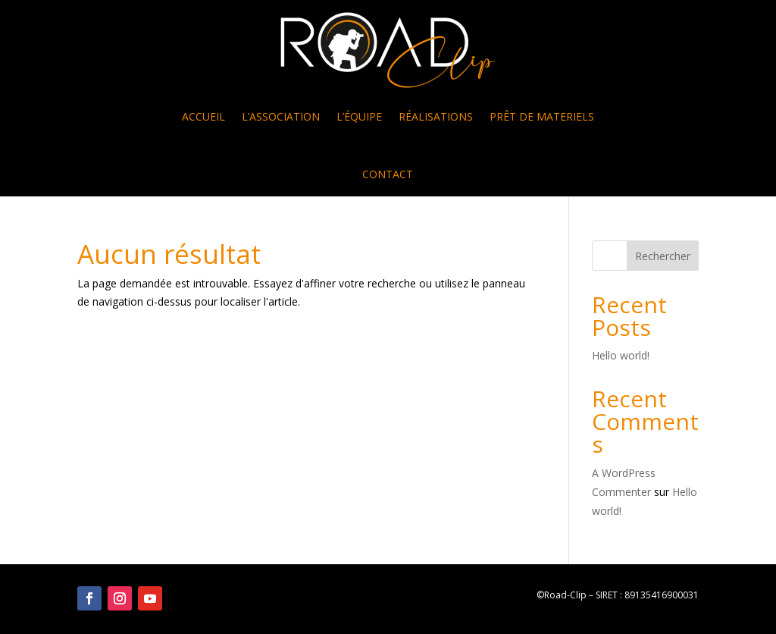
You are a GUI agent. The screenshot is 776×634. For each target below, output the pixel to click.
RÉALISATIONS (436, 116)
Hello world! (620, 355)
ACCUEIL (203, 116)
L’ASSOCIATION (281, 116)
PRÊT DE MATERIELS (542, 116)
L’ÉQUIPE (359, 116)
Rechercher (662, 256)
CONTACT (387, 174)
